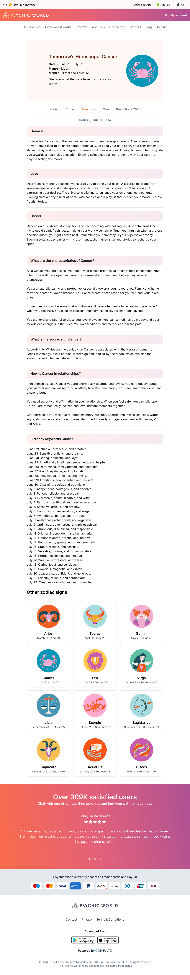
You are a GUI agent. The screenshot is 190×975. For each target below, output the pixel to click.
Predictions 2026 (128, 109)
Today (70, 109)
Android (163, 4)
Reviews (81, 27)
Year (106, 109)
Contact (135, 27)
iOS (181, 4)
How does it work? (58, 27)
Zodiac (54, 109)
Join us (161, 27)
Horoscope (117, 27)
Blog (148, 27)
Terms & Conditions (110, 919)
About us (98, 27)
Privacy (87, 919)
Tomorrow (89, 109)
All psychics (32, 27)
